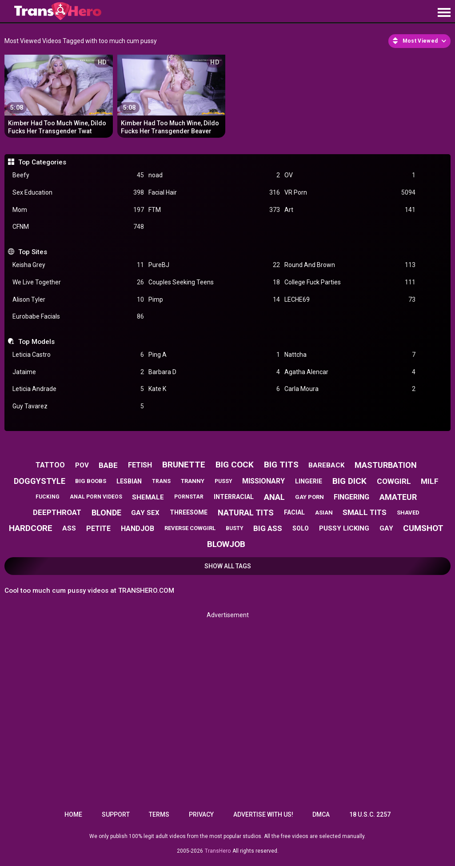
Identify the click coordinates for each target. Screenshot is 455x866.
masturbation (386, 465)
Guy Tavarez (78, 406)
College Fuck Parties (350, 282)
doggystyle (39, 481)
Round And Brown (350, 265)
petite (98, 528)
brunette (183, 464)
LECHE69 (350, 299)
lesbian (129, 481)
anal (274, 497)
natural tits (246, 512)
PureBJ (214, 265)
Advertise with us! (263, 814)
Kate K (214, 389)
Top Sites (32, 252)
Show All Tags (227, 566)
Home (73, 814)
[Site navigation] (444, 12)
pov (82, 465)
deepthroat (57, 512)
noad (214, 175)
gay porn (309, 497)
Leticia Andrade (78, 389)
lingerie (308, 481)
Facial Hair (214, 192)
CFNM (78, 227)
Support (116, 814)
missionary (263, 481)
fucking (48, 497)
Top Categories (42, 162)
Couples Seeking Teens (214, 282)
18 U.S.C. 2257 (370, 814)
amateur (398, 497)
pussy (223, 481)
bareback (326, 465)
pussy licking (344, 528)
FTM (214, 210)
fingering (351, 497)
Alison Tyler (78, 299)
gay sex (145, 513)
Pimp (214, 299)
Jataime (78, 372)
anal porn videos (96, 497)
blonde (106, 512)
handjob (137, 528)
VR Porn (350, 192)
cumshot (423, 528)
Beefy (78, 175)
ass (69, 528)
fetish (140, 465)
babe (108, 465)
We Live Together (78, 282)
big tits (281, 464)
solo (300, 528)
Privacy (201, 814)
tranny (192, 481)
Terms (159, 814)
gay (386, 528)
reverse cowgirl (190, 528)
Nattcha (350, 355)
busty (234, 528)
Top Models (36, 342)
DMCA (321, 814)
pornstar (189, 497)
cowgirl (394, 481)
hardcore (30, 528)
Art (350, 210)
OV (350, 175)
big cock (235, 464)
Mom (78, 210)
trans (161, 481)
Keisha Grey (78, 265)
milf (430, 481)
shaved (408, 512)
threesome (189, 512)
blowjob (226, 544)
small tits (365, 512)
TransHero (218, 851)
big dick (349, 481)
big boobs (90, 481)
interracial (234, 496)
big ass (267, 528)
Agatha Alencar (350, 372)
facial (294, 512)
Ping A (214, 355)
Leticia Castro (78, 355)
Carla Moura (350, 389)
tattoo (50, 465)
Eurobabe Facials (78, 316)
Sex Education (78, 192)
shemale (148, 497)
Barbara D (214, 372)
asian (324, 512)
